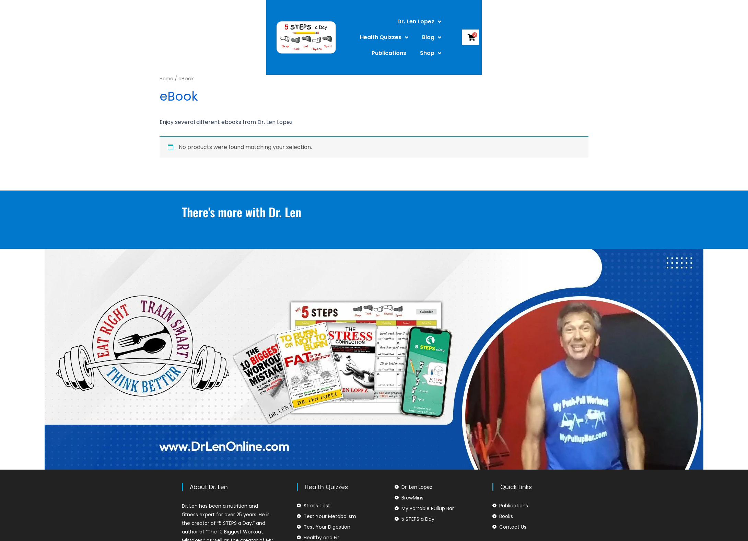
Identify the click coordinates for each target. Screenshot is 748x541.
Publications (483, 26)
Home (167, 78)
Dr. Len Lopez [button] (335, 26)
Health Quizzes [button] (395, 26)
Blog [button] (442, 26)
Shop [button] (524, 26)
